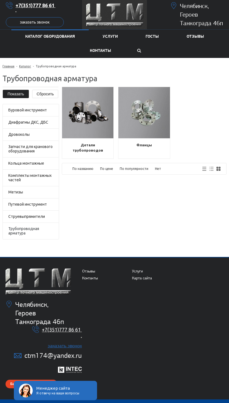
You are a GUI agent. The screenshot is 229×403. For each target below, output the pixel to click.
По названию (82, 168)
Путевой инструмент (27, 204)
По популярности (134, 168)
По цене (106, 168)
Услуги (137, 271)
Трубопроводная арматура (23, 230)
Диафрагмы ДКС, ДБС (28, 122)
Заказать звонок (35, 22)
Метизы (15, 192)
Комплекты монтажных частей (30, 177)
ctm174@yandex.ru (53, 355)
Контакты (90, 278)
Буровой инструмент (27, 110)
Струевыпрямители (26, 216)
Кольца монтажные (26, 163)
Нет (158, 168)
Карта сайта (142, 278)
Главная (8, 66)
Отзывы (88, 271)
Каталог (25, 66)
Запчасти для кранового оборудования (30, 148)
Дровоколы (19, 134)
